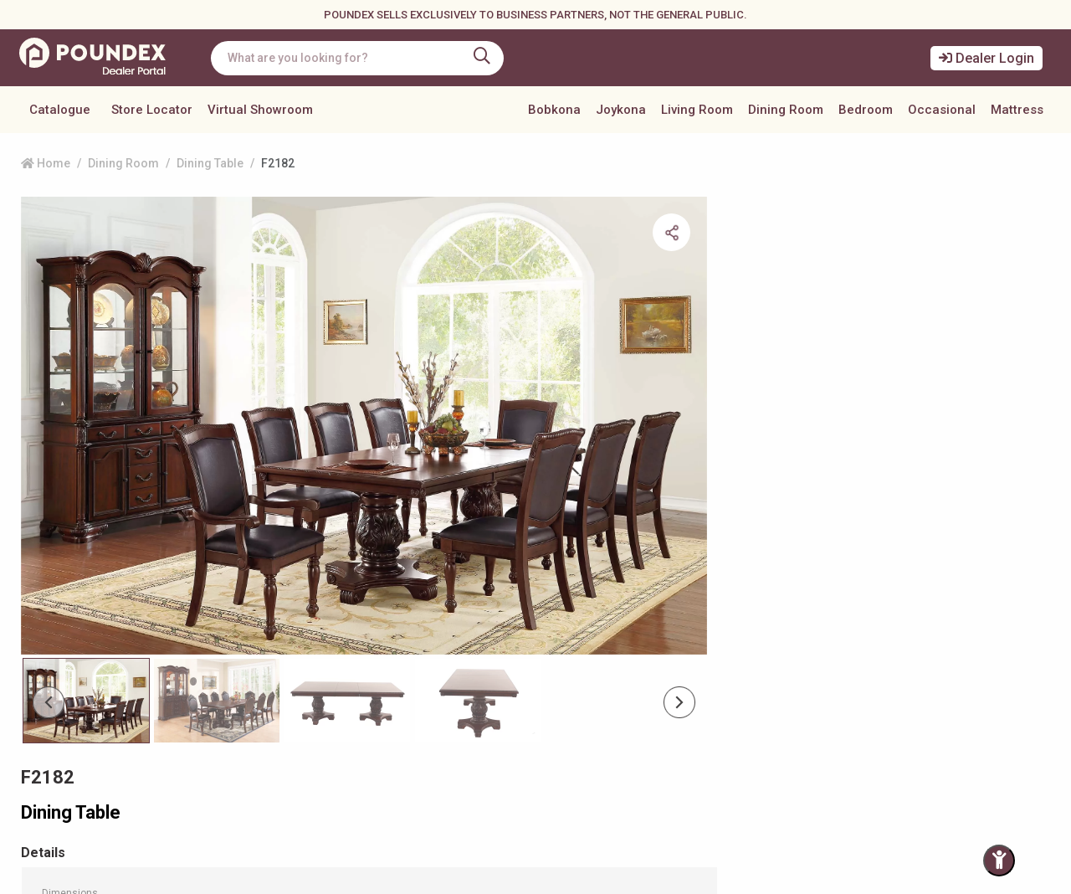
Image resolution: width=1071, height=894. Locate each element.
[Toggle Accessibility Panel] (999, 860)
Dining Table (210, 163)
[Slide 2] (336, 579)
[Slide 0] (84, 579)
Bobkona (554, 109)
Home (45, 163)
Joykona (621, 109)
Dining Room (785, 109)
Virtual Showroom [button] (260, 109)
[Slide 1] (210, 579)
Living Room (697, 109)
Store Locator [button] (151, 109)
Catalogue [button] (59, 109)
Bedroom (865, 109)
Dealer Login (986, 58)
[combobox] (364, 58)
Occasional (942, 109)
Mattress (1017, 109)
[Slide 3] (462, 579)
